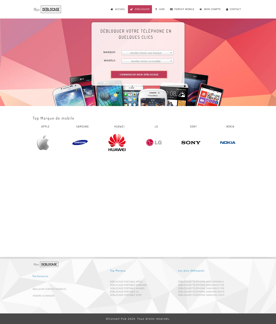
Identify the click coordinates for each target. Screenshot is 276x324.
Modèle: (110, 60)
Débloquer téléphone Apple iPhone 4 (201, 282)
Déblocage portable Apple (126, 282)
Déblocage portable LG (124, 292)
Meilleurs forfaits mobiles (49, 289)
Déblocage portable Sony (126, 296)
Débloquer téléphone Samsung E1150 (201, 286)
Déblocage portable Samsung (128, 286)
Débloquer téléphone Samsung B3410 (201, 292)
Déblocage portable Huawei (127, 289)
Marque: (109, 52)
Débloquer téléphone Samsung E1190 (201, 289)
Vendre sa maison (44, 295)
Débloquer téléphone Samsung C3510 (201, 296)
